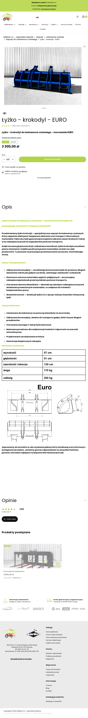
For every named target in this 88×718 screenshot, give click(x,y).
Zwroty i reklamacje (53, 640)
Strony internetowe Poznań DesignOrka (17, 713)
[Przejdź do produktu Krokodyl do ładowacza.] (32, 556)
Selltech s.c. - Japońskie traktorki (18, 37)
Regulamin (50, 659)
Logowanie (50, 675)
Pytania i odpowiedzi (54, 653)
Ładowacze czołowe (55, 37)
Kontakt (49, 691)
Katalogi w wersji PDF (54, 701)
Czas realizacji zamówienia (56, 637)
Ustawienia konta (52, 672)
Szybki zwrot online (53, 643)
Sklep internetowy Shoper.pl (42, 713)
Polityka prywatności (53, 656)
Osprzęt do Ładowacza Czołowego (21, 39)
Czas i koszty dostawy (54, 634)
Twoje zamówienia (53, 669)
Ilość (3, 155)
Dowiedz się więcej (48, 9)
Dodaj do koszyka (52, 159)
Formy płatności (52, 632)
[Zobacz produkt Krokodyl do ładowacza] (58, 564)
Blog (47, 688)
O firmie (49, 685)
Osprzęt (39, 37)
